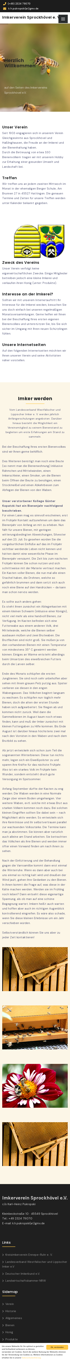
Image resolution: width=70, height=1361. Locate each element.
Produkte (11, 1339)
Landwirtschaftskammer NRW (25, 1281)
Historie (10, 1311)
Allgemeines (13, 1318)
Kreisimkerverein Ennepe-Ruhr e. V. (29, 1255)
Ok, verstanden (57, 1347)
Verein (9, 1304)
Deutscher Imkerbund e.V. (22, 1274)
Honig (9, 1332)
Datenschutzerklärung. (31, 1357)
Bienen (10, 1325)
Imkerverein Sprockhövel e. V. (31, 17)
